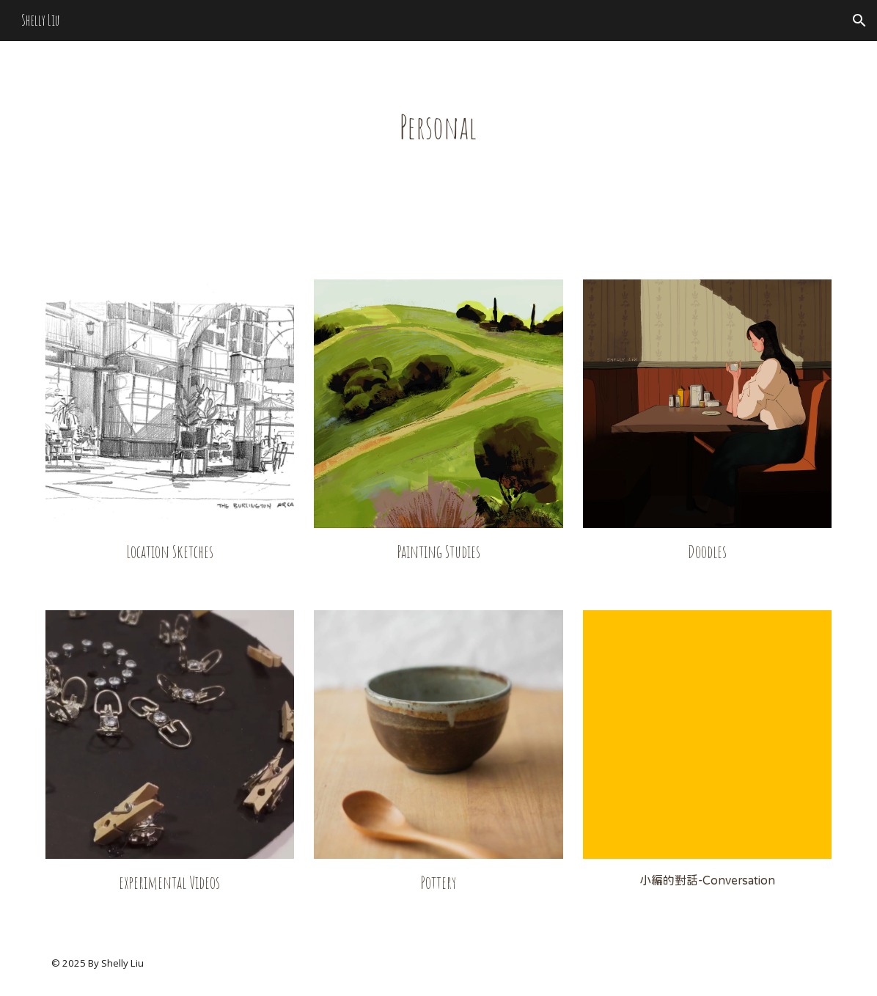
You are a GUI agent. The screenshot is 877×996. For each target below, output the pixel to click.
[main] (438, 127)
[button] (859, 20)
